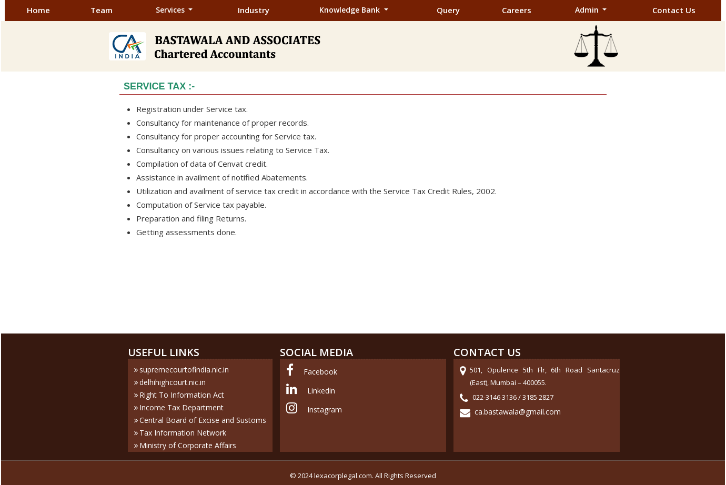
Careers (516, 10)
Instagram (324, 410)
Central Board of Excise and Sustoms (202, 420)
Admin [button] (588, 10)
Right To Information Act (181, 395)
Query (448, 10)
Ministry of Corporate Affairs (187, 445)
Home (38, 10)
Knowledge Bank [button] (350, 10)
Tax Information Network (182, 433)
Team (101, 10)
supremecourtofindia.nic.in (184, 370)
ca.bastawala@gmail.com (518, 412)
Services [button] (171, 10)
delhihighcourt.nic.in (172, 382)
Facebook (320, 372)
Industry (253, 10)
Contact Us (673, 10)
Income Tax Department (181, 407)
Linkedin (321, 391)
